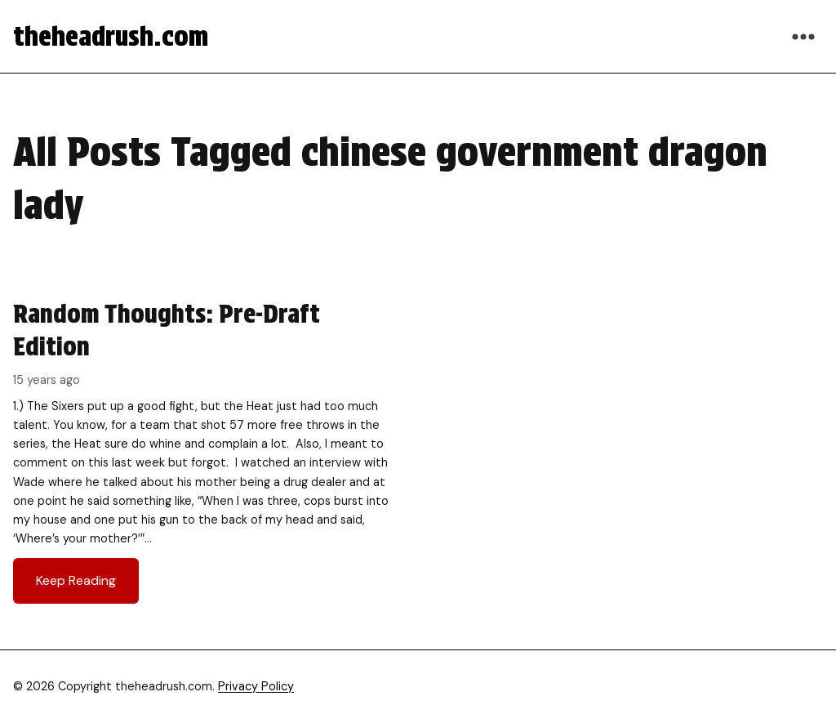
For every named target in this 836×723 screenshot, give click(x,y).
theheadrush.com (110, 36)
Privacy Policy (256, 686)
